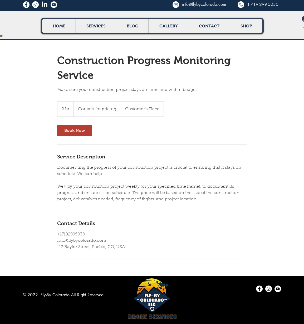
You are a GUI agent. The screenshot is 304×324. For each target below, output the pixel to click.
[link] (74, 130)
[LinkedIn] (44, 4)
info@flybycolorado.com (204, 4)
